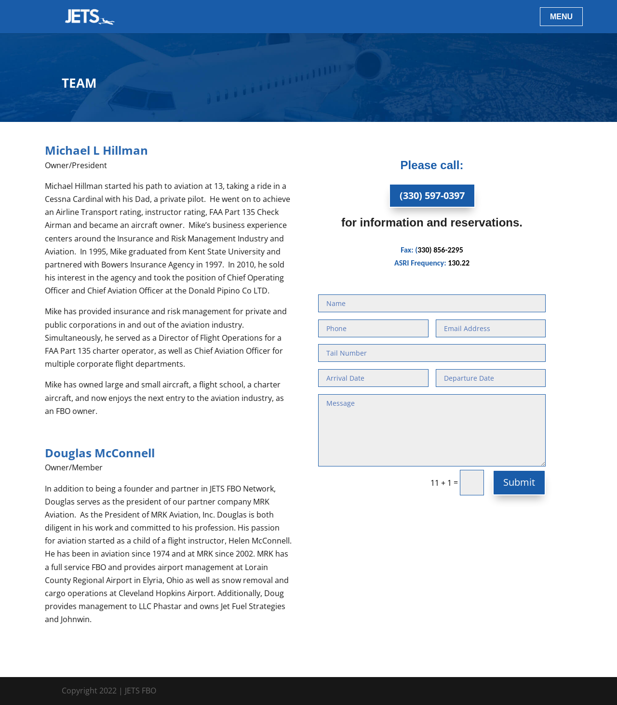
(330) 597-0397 (432, 195)
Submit (519, 482)
